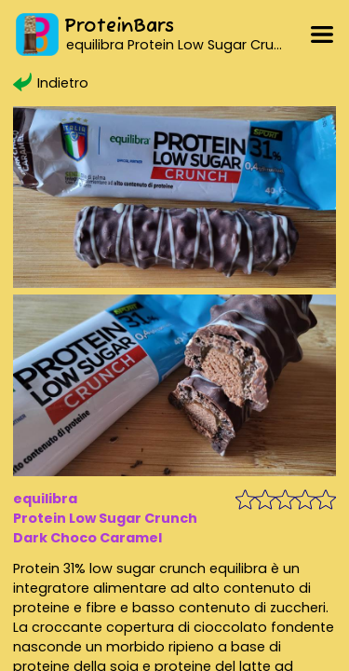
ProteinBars (119, 26)
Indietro (50, 83)
